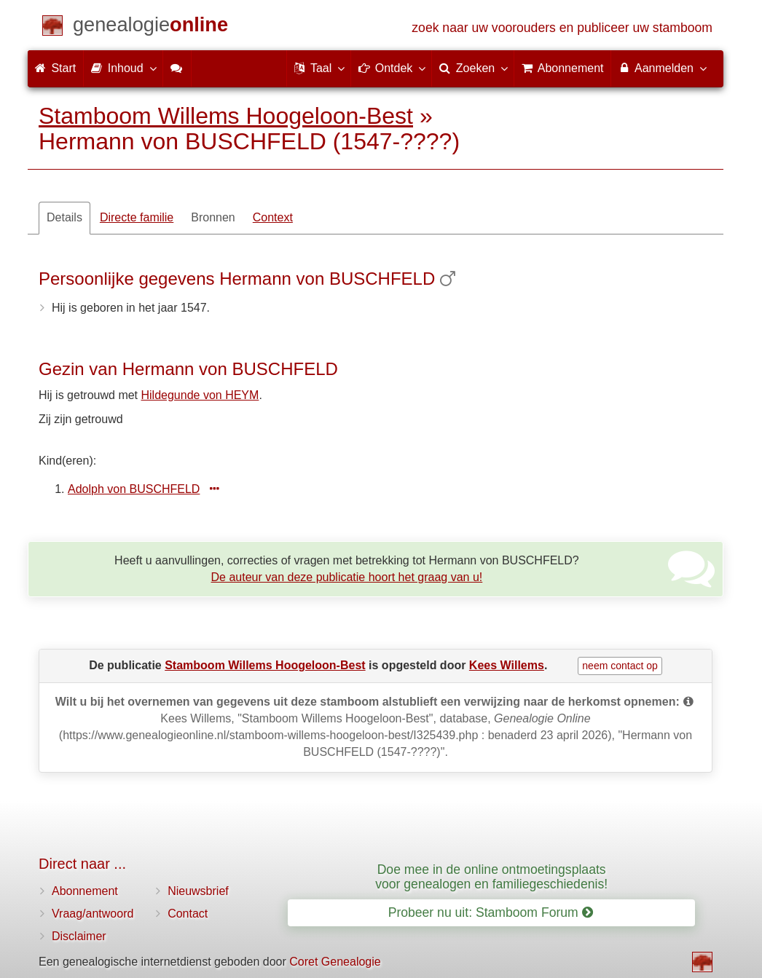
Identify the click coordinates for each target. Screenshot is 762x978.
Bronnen (213, 217)
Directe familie (136, 217)
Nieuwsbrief (198, 891)
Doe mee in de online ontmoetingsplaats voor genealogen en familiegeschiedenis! (491, 876)
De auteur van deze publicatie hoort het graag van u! (347, 577)
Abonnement (85, 891)
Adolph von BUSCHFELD (134, 489)
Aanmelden (661, 67)
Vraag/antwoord (92, 913)
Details (64, 217)
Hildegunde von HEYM (200, 395)
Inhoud (122, 67)
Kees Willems (506, 665)
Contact (188, 913)
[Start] (150, 27)
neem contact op (620, 665)
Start (55, 68)
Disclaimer (79, 936)
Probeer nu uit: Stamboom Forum (490, 912)
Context (273, 217)
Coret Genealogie (334, 961)
